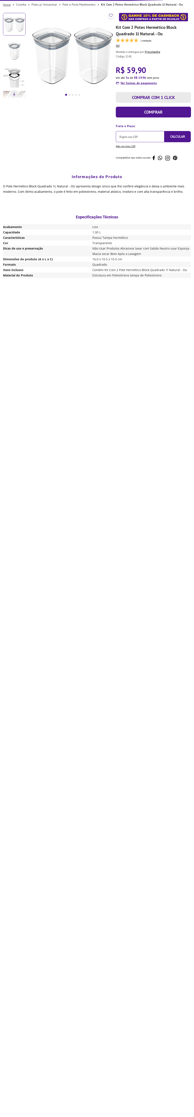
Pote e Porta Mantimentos (79, 4)
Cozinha (21, 4)
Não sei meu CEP (126, 146)
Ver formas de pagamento (139, 83)
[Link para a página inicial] (7, 4)
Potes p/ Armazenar (44, 4)
